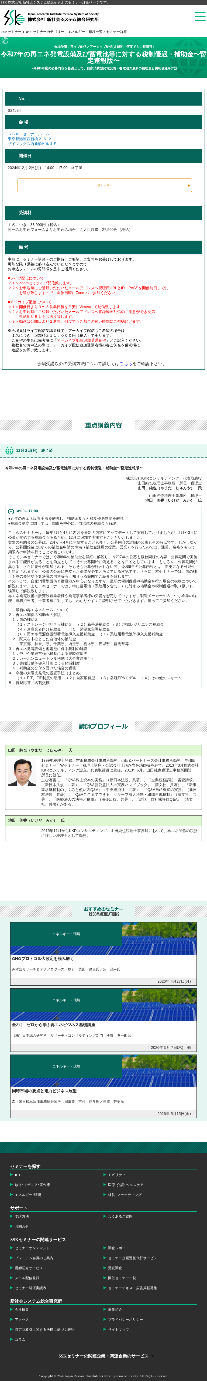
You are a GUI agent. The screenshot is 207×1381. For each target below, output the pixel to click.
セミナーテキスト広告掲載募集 (132, 1288)
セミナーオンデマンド (32, 1248)
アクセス (22, 1320)
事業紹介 (115, 1310)
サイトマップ (118, 1330)
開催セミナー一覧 (122, 1278)
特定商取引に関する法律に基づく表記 (44, 1330)
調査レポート (118, 1248)
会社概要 (22, 1310)
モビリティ (117, 1175)
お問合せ (22, 1226)
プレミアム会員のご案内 (34, 1258)
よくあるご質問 (120, 1216)
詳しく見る (105, 185)
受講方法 (22, 1216)
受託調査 (115, 1268)
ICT (17, 1175)
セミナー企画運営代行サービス (132, 1258)
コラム (20, 1340)
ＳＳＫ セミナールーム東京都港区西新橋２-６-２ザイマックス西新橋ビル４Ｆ (32, 139)
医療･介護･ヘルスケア (125, 1185)
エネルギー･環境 (28, 1195)
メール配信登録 (27, 1278)
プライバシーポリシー (125, 1320)
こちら (125, 363)
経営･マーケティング (125, 1195)
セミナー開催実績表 (30, 1288)
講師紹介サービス (29, 1268)
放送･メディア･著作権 (32, 1185)
